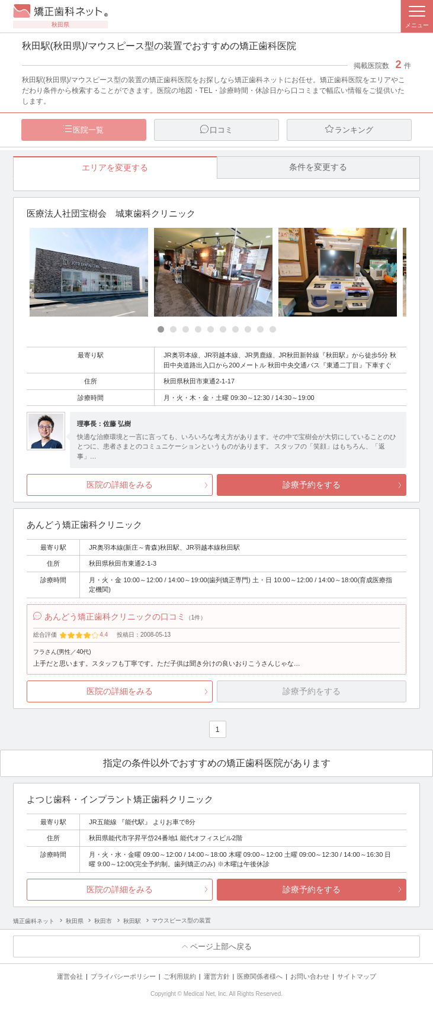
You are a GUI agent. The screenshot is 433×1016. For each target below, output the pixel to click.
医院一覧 (88, 129)
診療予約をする (312, 484)
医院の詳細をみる (119, 484)
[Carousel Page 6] (223, 329)
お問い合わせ (309, 976)
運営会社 (70, 976)
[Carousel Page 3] (185, 329)
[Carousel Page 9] (260, 329)
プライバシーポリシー (123, 976)
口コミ (221, 129)
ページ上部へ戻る (221, 946)
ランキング (354, 129)
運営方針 (217, 976)
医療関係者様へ (260, 976)
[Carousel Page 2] (173, 329)
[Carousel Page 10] (273, 329)
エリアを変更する (115, 167)
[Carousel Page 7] (235, 329)
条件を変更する (318, 167)
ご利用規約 (179, 976)
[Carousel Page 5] (210, 329)
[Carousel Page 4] (198, 329)
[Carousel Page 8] (248, 329)
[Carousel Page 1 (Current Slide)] (161, 329)
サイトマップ (356, 976)
